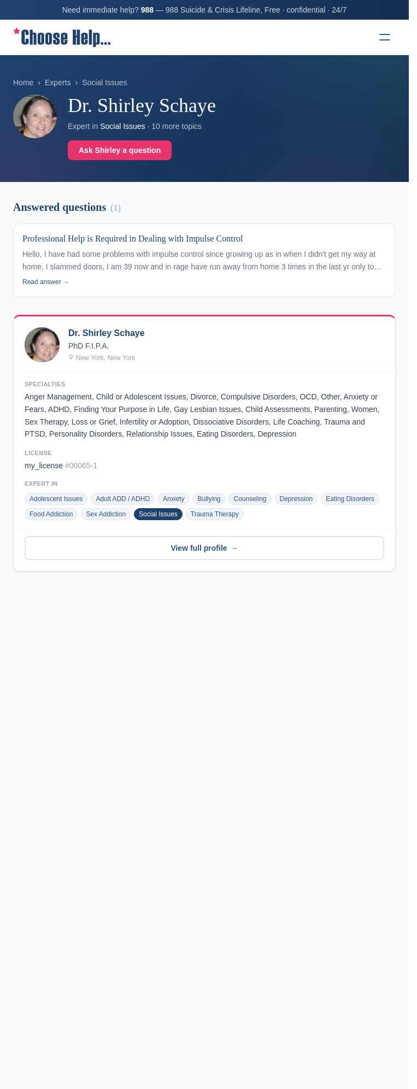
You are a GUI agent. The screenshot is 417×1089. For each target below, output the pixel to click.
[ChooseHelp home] (61, 37)
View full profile (204, 548)
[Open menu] (385, 37)
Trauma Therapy (215, 514)
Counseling (249, 499)
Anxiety (173, 499)
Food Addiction (51, 514)
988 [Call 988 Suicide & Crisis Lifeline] (147, 9)
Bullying (208, 499)
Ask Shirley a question (120, 150)
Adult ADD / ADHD (123, 499)
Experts (58, 82)
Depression (296, 499)
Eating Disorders (350, 499)
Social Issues (104, 82)
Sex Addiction (106, 514)
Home (23, 82)
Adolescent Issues (56, 499)
